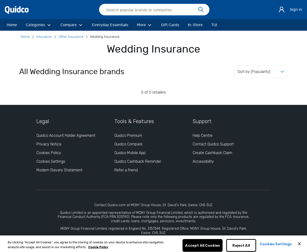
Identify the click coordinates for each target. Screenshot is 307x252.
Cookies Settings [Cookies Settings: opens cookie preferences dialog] (50, 161)
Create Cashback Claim (212, 152)
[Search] (201, 10)
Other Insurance (71, 37)
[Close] (299, 246)
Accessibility (203, 161)
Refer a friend (126, 170)
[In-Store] (195, 25)
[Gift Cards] (170, 25)
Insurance (44, 37)
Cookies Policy (48, 152)
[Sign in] (281, 9)
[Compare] (72, 25)
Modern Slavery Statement (59, 170)
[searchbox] (154, 9)
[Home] (12, 25)
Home (25, 37)
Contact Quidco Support (213, 144)
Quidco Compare (128, 144)
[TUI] (214, 25)
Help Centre (203, 135)
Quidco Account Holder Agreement (65, 135)
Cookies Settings (276, 246)
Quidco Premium (128, 135)
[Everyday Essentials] (110, 25)
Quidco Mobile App (130, 152)
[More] (144, 25)
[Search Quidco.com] (151, 10)
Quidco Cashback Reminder (137, 161)
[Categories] (39, 25)
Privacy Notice (48, 144)
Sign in (296, 10)
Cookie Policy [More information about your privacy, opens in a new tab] (98, 249)
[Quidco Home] (17, 9)
